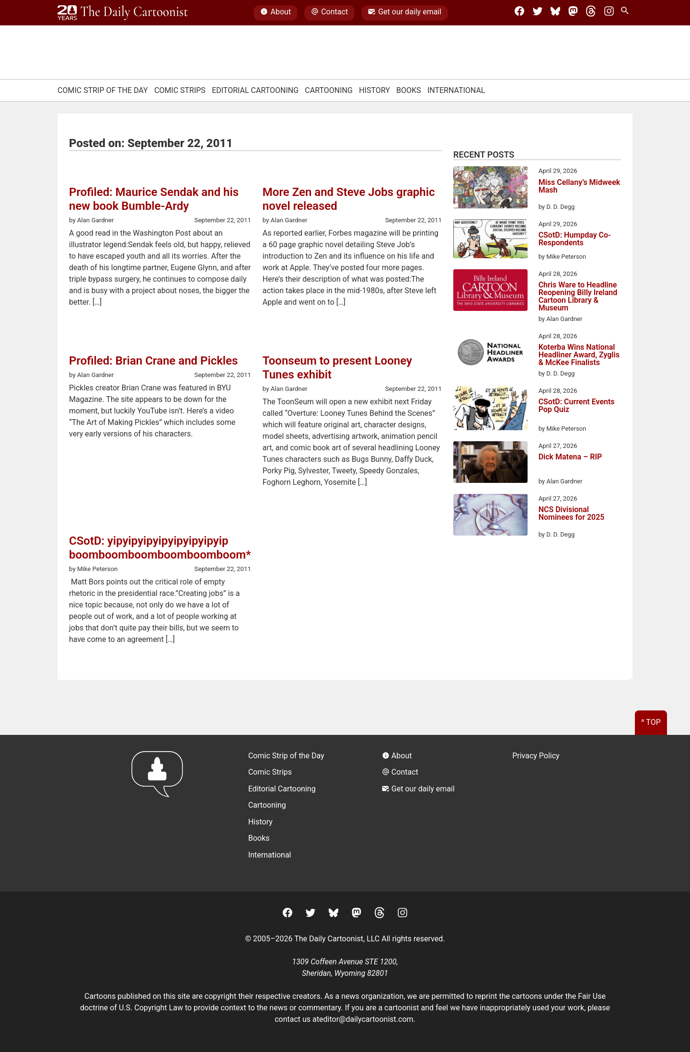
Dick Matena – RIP (570, 457)
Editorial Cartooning (255, 90)
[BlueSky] (555, 13)
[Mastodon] (573, 13)
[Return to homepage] (160, 813)
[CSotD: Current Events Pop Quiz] (490, 410)
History (374, 90)
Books (408, 90)
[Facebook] (519, 13)
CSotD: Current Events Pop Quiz (577, 406)
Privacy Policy (536, 755)
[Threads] (591, 13)
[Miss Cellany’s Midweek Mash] (490, 188)
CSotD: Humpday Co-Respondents (575, 239)
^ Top (651, 722)
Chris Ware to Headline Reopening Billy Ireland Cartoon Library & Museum (578, 296)
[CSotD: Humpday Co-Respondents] (490, 240)
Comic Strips (180, 90)
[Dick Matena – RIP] (490, 463)
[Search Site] (626, 13)
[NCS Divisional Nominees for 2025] (490, 516)
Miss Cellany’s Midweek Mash (580, 186)
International (456, 90)
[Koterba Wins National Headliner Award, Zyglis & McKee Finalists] (490, 354)
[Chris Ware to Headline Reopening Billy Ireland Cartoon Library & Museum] (490, 291)
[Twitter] (537, 13)
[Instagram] (609, 13)
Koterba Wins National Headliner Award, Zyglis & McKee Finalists (579, 354)
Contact (329, 13)
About (275, 13)
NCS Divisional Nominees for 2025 (572, 514)
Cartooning (329, 90)
